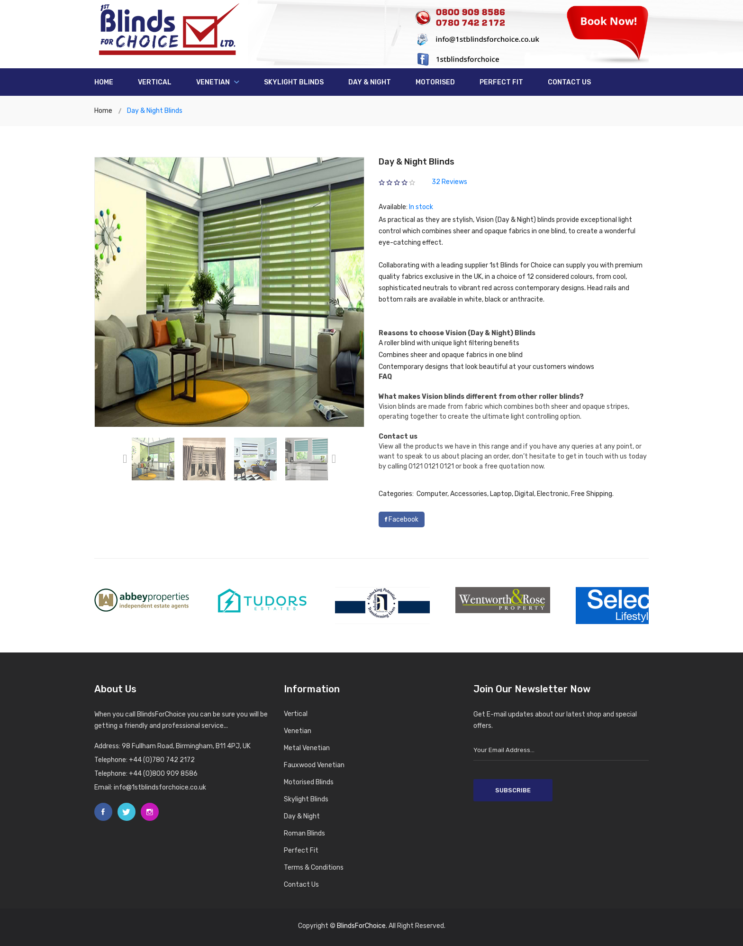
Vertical (155, 82)
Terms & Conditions (314, 867)
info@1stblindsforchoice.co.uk (160, 787)
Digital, (525, 494)
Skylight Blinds (294, 82)
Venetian (217, 82)
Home (103, 82)
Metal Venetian (307, 748)
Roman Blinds (304, 833)
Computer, (433, 494)
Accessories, (469, 494)
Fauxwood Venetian (314, 765)
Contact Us (301, 885)
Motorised (435, 82)
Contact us (569, 82)
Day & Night (369, 82)
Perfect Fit (501, 82)
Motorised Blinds (309, 782)
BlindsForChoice (361, 926)
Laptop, (501, 494)
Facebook (401, 519)
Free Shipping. (592, 494)
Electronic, (553, 494)
